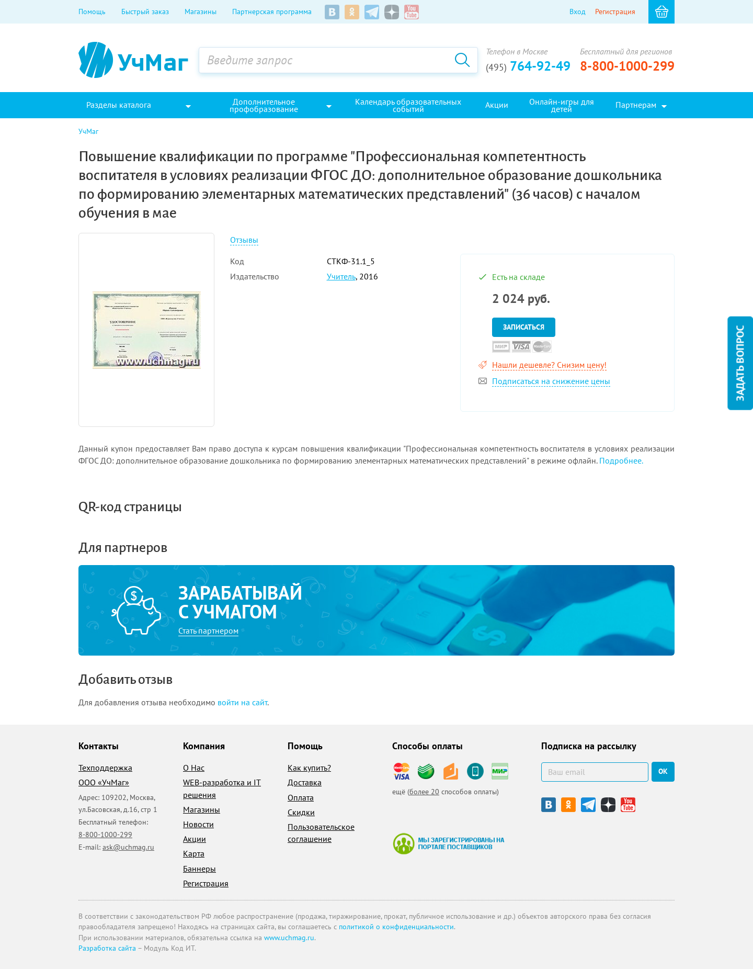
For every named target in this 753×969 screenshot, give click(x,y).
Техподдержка (105, 767)
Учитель (341, 276)
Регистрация (615, 11)
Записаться (523, 327)
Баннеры (199, 868)
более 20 (424, 791)
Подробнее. (621, 460)
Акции (194, 838)
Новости (198, 824)
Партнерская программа (272, 11)
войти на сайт (242, 702)
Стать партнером (208, 630)
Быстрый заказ (145, 11)
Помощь (92, 11)
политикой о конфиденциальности (396, 926)
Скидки (301, 812)
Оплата (301, 797)
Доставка (305, 782)
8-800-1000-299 (627, 66)
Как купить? (309, 767)
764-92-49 (528, 66)
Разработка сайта (107, 948)
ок (663, 771)
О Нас (193, 767)
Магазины (200, 11)
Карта (193, 853)
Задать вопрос (740, 363)
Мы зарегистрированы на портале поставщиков (448, 843)
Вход (577, 11)
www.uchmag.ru (289, 937)
